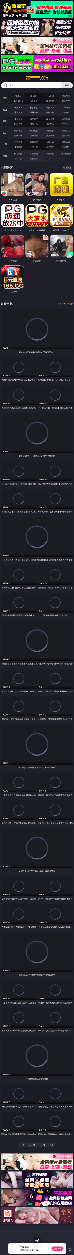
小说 (5, 144)
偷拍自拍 (34, 119)
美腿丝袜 (18, 135)
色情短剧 (34, 158)
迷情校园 (18, 147)
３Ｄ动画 (66, 107)
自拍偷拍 (34, 107)
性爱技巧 (66, 147)
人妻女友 (50, 142)
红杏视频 (18, 158)
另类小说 (34, 147)
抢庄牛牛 (66, 100)
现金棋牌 (50, 100)
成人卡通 (50, 119)
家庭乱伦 (34, 142)
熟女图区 (50, 135)
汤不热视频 (66, 153)
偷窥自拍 (18, 130)
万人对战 (50, 96)
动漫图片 (66, 130)
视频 (5, 109)
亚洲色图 (34, 130)
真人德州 (34, 96)
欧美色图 (50, 130)
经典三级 (34, 124)
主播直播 (50, 112)
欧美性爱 (66, 119)
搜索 (67, 85)
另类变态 (66, 124)
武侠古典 (66, 142)
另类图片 (66, 135)
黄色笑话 (50, 147)
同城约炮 (18, 153)
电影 (5, 121)
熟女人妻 (18, 112)
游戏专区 (66, 96)
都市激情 (18, 142)
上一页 (32, 1144)
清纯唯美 (34, 135)
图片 (5, 132)
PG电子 (18, 96)
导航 (5, 155)
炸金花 (34, 100)
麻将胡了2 (18, 100)
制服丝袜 (18, 124)
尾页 (52, 1144)
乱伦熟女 (50, 124)
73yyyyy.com (37, 78)
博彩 (5, 98)
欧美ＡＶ (50, 107)
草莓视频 (50, 153)
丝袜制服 (34, 112)
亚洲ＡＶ (18, 107)
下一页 (42, 1144)
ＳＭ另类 (66, 112)
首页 (22, 1144)
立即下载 (57, 1248)
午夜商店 (34, 153)
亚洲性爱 (18, 119)
